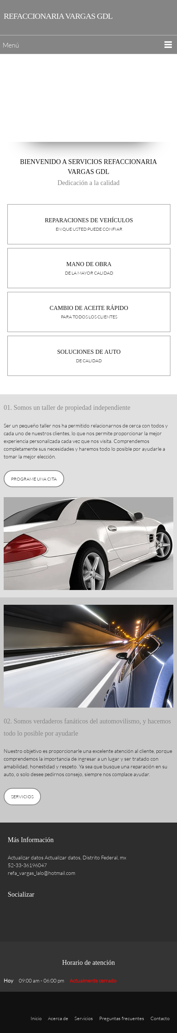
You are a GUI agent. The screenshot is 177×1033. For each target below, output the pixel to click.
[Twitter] (29, 917)
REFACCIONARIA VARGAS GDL (58, 16)
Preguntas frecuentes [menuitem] (121, 1018)
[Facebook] (15, 917)
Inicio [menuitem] (36, 1018)
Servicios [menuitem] (83, 1018)
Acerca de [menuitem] (58, 1018)
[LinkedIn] (44, 917)
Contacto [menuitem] (160, 1018)
